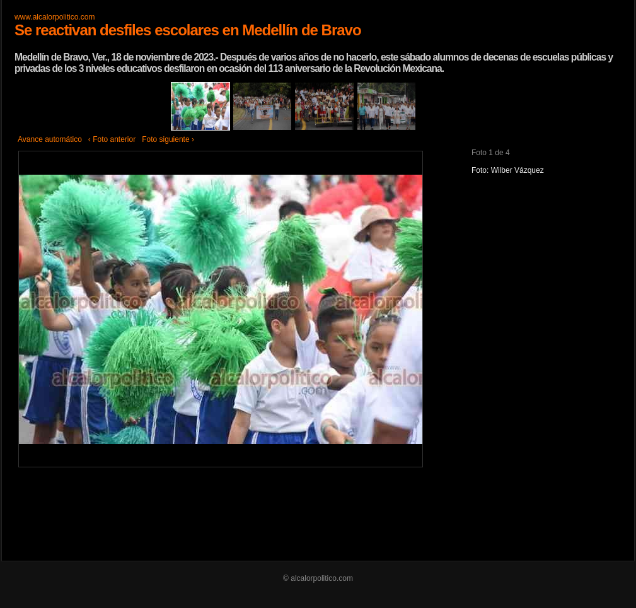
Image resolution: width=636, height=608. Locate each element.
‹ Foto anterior (112, 139)
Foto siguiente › (168, 139)
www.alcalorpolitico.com (54, 17)
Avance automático (50, 139)
